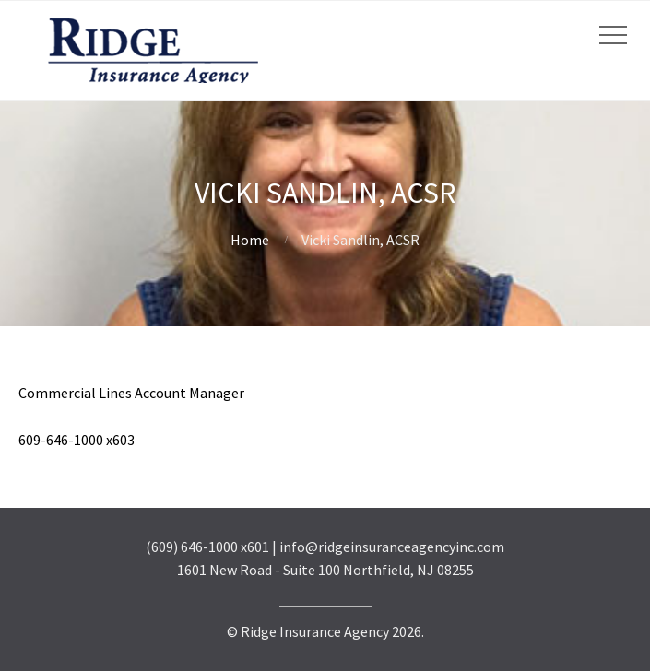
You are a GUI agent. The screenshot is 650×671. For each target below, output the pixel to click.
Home (249, 239)
